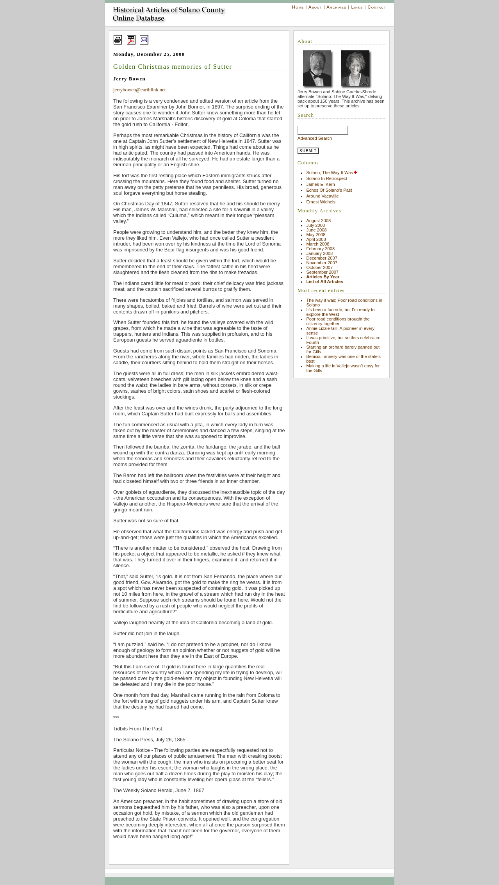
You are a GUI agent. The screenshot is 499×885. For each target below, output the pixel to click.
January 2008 (319, 253)
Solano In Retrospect (326, 178)
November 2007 (321, 262)
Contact (377, 7)
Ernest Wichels (320, 201)
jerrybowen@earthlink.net (139, 90)
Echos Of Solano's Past (329, 190)
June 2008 (316, 230)
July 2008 (315, 225)
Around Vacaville (322, 196)
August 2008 (318, 220)
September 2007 (322, 272)
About (315, 7)
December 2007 (321, 258)
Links (357, 7)
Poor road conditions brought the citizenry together (337, 321)
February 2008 (320, 248)
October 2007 (319, 267)
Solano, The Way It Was (332, 172)
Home (298, 7)
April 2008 (316, 239)
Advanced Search (315, 138)
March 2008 (317, 244)
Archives (336, 7)
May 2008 (315, 234)
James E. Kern (320, 184)
